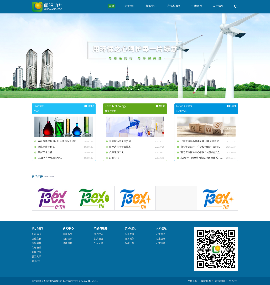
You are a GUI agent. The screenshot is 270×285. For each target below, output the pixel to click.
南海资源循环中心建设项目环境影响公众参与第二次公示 (203, 147)
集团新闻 (67, 234)
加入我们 (233, 281)
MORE (91, 106)
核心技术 (98, 234)
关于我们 (130, 5)
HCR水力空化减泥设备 (50, 158)
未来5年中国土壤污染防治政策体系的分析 (202, 158)
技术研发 (196, 5)
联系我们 (36, 261)
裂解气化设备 (45, 152)
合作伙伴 (129, 243)
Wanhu (95, 281)
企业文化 (36, 238)
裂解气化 (114, 158)
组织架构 (36, 243)
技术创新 (129, 238)
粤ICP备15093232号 (71, 281)
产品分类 (98, 243)
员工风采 (36, 256)
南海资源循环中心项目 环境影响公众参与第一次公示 (203, 152)
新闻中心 (151, 5)
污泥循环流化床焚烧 (120, 141)
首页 (111, 5)
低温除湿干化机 (46, 147)
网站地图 (206, 281)
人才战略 (160, 238)
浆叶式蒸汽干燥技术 (120, 147)
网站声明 (220, 281)
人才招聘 (160, 243)
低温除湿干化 (116, 152)
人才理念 (160, 234)
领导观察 (36, 252)
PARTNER (43, 176)
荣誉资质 (36, 247)
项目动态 (67, 238)
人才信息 (218, 5)
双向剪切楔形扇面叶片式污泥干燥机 (57, 141)
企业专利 (129, 234)
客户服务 (98, 238)
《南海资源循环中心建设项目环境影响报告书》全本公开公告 (203, 141)
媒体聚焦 (67, 243)
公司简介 (36, 234)
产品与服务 (174, 5)
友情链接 (192, 281)
